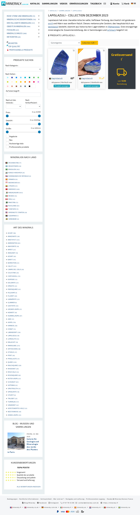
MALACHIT (13, 342)
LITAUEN (12, 186)
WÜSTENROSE (14, 411)
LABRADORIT (14, 332)
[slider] (7, 116)
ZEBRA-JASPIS (14, 415)
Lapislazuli (77, 10)
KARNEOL (12, 325)
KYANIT (12, 329)
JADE (11, 319)
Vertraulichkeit (46, 499)
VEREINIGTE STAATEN (17, 212)
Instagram (53, 503)
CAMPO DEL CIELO (16, 269)
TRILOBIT (12, 398)
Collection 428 (89, 43)
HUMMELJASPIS (15, 316)
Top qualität (13, 46)
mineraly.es (80, 507)
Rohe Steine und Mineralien (21, 16)
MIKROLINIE (14, 345)
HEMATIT (12, 312)
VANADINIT (13, 405)
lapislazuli (56, 78)
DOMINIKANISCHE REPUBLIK (19, 176)
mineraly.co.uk (31, 507)
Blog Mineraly (28, 503)
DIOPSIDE (12, 279)
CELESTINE (13, 273)
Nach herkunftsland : (31, 101)
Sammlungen (64, 10)
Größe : (9, 128)
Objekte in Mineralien (18, 26)
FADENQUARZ (14, 289)
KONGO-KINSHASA (16, 172)
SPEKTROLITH (14, 388)
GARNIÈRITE (13, 299)
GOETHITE (13, 306)
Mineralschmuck (17, 33)
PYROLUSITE (13, 359)
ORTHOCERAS (14, 349)
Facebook (42, 503)
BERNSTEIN (13, 263)
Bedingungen (12, 499)
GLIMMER (12, 302)
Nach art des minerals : (11, 101)
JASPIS (12, 322)
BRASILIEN (14, 169)
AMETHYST (13, 240)
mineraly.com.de (49, 507)
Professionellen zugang (95, 499)
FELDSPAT (12, 293)
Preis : (8, 112)
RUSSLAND (13, 206)
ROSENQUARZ (14, 375)
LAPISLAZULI (13, 335)
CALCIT (12, 266)
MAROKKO (13, 189)
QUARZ (12, 362)
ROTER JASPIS (14, 378)
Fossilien (13, 30)
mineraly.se (124, 507)
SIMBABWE (13, 219)
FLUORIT (12, 296)
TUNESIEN (13, 209)
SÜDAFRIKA (13, 216)
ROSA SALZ (13, 372)
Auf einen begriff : (13, 91)
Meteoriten (14, 37)
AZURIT (12, 256)
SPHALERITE (13, 392)
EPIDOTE (12, 286)
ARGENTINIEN (14, 166)
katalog (53, 10)
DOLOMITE (13, 283)
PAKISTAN (13, 202)
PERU (11, 199)
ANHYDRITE (13, 246)
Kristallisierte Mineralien (21, 23)
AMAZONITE (14, 236)
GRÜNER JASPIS (15, 309)
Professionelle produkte (20, 50)
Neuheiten (12, 43)
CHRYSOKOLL (14, 276)
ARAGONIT (13, 253)
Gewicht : (9, 120)
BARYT (12, 259)
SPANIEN (13, 179)
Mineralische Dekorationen (21, 19)
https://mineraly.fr (110, 503)
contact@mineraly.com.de (88, 503)
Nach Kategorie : (11, 65)
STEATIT (12, 395)
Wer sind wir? (58, 499)
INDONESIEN (14, 182)
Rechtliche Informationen (29, 499)
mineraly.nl (95, 507)
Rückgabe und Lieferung (75, 499)
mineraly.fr (16, 507)
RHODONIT (13, 369)
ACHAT (12, 233)
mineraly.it (66, 507)
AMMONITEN (14, 243)
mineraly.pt (110, 507)
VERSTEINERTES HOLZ (17, 408)
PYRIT (11, 355)
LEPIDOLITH (13, 339)
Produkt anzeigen (62, 86)
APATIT (12, 249)
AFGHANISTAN (14, 163)
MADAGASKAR (15, 192)
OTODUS (12, 352)
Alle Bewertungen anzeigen (28, 487)
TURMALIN (13, 402)
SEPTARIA (13, 385)
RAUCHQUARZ (14, 365)
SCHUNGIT (13, 382)
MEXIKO (12, 196)
